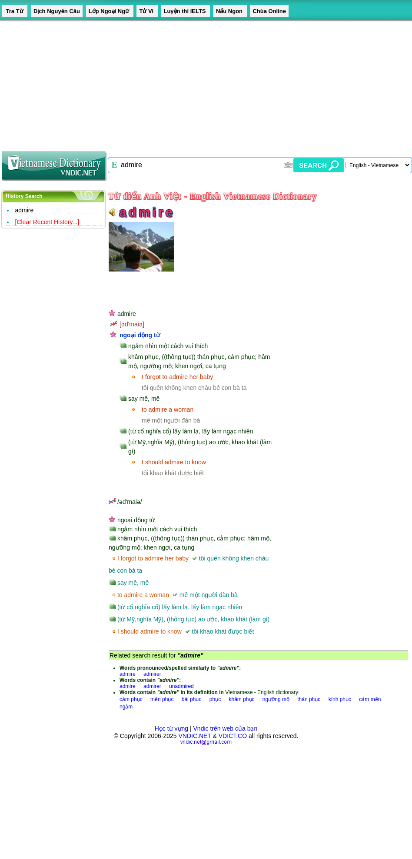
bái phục (192, 699)
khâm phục (241, 699)
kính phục (340, 699)
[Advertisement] (173, 83)
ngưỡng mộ (275, 699)
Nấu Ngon (230, 11)
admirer (152, 674)
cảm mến (370, 699)
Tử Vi (147, 11)
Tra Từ (14, 11)
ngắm (126, 707)
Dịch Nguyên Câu (56, 11)
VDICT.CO (233, 735)
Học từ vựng (171, 728)
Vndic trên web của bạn (225, 728)
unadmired (181, 686)
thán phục (308, 699)
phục (215, 699)
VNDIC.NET (194, 735)
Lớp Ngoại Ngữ (110, 11)
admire (24, 210)
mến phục (161, 699)
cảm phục (131, 699)
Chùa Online (269, 11)
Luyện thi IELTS (185, 11)
